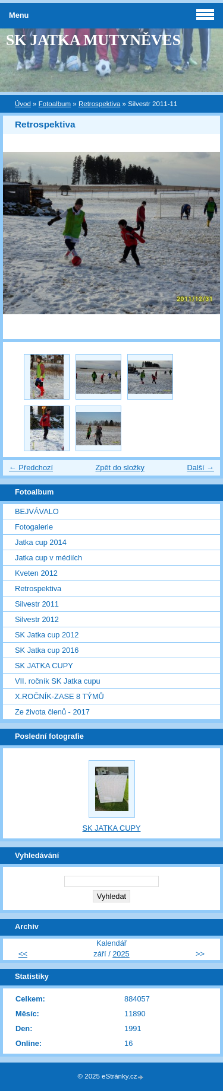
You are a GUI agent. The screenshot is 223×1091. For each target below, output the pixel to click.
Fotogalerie (34, 526)
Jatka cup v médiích (48, 557)
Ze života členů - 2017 (52, 711)
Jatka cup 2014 (41, 542)
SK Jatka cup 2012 (46, 634)
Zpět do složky (120, 467)
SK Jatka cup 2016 (46, 650)
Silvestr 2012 (37, 619)
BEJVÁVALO (37, 511)
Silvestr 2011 (37, 603)
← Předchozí (31, 467)
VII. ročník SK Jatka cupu (57, 681)
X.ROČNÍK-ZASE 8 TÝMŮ (59, 696)
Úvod (23, 103)
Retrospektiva (99, 103)
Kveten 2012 (36, 573)
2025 (120, 953)
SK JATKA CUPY (44, 665)
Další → (200, 467)
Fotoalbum (55, 103)
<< (22, 953)
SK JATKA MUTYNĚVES (93, 40)
